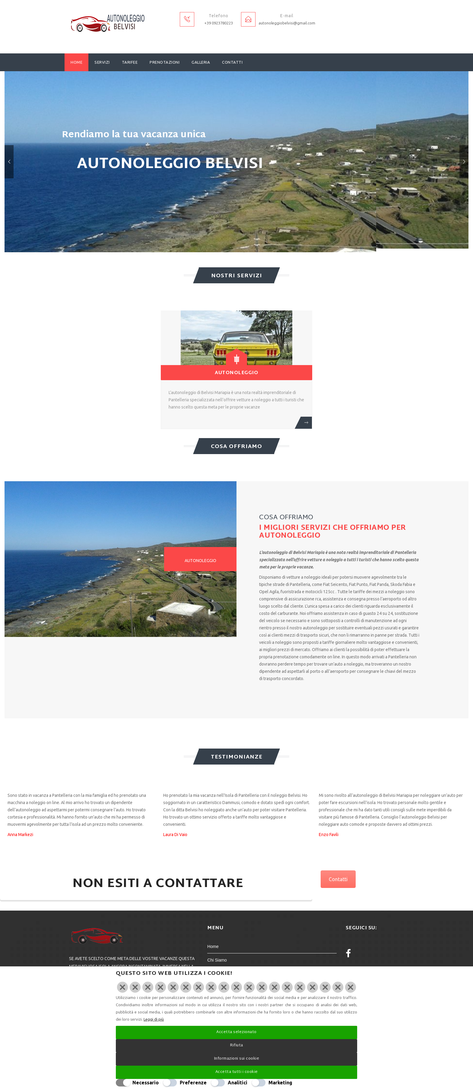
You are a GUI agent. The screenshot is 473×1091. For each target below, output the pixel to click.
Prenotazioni (164, 62)
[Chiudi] (236, 987)
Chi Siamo (217, 960)
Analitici (237, 1082)
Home (76, 62)
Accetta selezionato (236, 1032)
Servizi (102, 62)
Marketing (280, 1082)
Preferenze (193, 1082)
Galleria (201, 62)
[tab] (200, 559)
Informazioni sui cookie (236, 1058)
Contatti (232, 62)
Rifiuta (236, 1045)
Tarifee (130, 62)
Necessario (145, 1082)
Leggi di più (154, 1019)
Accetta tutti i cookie (236, 1072)
